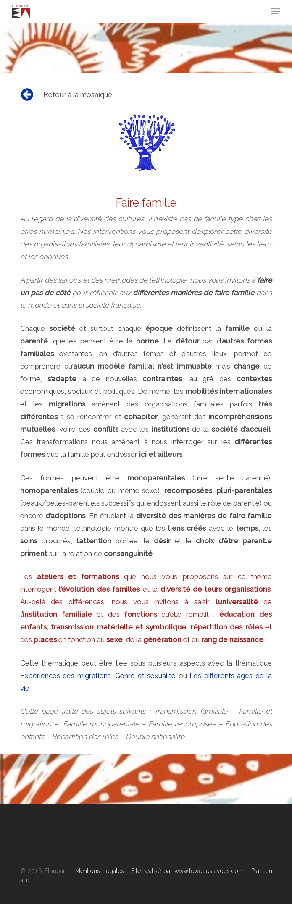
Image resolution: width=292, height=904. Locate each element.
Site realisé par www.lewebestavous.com (186, 870)
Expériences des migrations (65, 675)
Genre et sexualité (145, 675)
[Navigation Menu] (275, 11)
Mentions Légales (99, 870)
